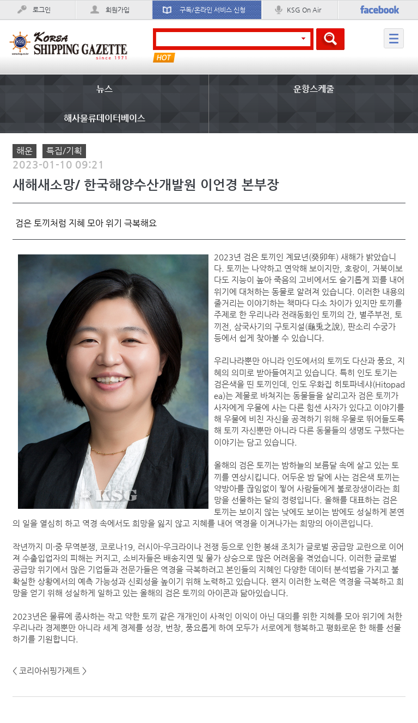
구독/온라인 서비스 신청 (212, 10)
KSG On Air (304, 10)
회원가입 (118, 10)
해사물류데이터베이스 (104, 118)
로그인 (42, 10)
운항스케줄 (313, 89)
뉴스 (104, 89)
